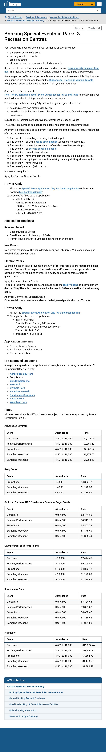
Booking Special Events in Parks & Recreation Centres (36, 692)
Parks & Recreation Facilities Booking (25, 686)
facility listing (70, 284)
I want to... (80, 4)
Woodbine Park (18, 402)
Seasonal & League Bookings (23, 716)
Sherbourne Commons (22, 395)
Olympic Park (17, 388)
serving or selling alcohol (43, 148)
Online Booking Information (22, 710)
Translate (92, 28)
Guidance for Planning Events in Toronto (71, 80)
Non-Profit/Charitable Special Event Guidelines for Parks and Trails (41, 94)
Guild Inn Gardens (20, 381)
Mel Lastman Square (30, 192)
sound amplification (46, 141)
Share (80, 28)
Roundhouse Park (19, 391)
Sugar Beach (17, 398)
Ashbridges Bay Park (21, 373)
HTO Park (15, 384)
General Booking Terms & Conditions (27, 698)
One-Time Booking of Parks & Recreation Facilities (33, 704)
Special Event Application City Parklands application (51, 188)
